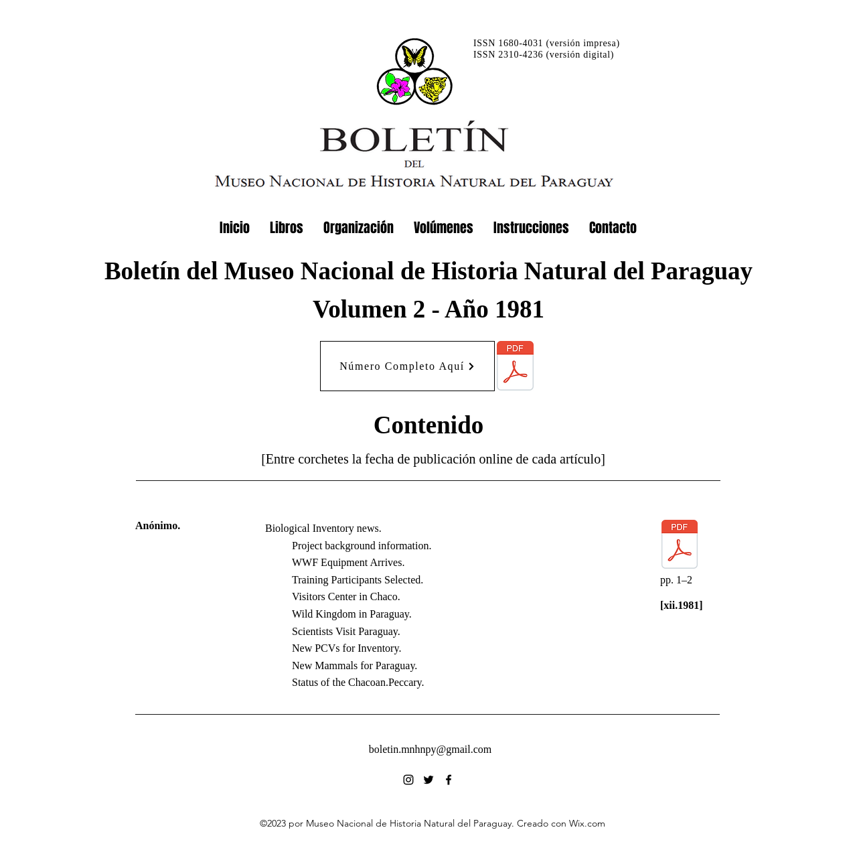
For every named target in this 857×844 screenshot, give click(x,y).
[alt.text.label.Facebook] (448, 779)
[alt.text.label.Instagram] (408, 779)
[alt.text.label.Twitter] (428, 779)
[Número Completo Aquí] (407, 366)
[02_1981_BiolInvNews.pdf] (679, 546)
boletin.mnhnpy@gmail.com (430, 749)
